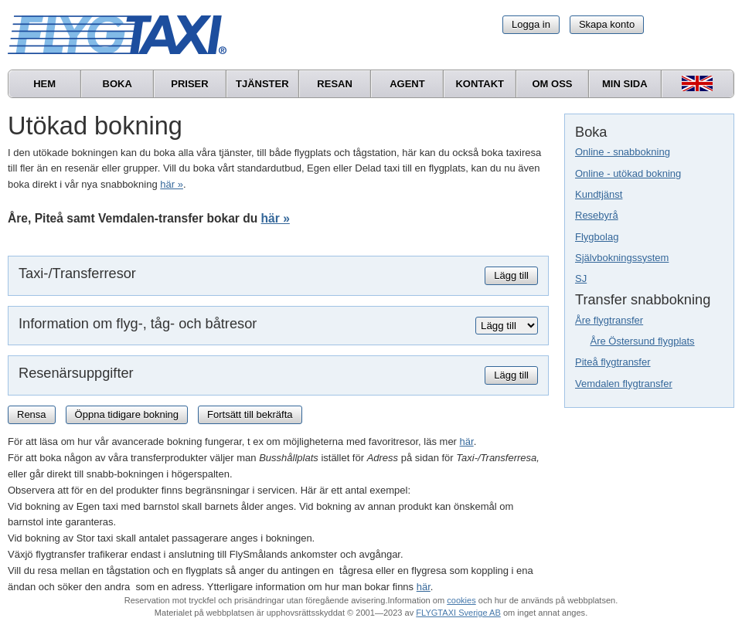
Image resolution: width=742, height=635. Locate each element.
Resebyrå (596, 215)
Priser (189, 84)
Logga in (531, 24)
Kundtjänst (598, 194)
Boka (117, 84)
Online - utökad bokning (628, 173)
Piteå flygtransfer (613, 362)
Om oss (552, 84)
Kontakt (479, 84)
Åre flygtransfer (609, 320)
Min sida (625, 84)
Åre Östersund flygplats (643, 341)
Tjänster (262, 84)
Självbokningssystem (622, 257)
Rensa (31, 414)
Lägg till (511, 275)
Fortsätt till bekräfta (250, 414)
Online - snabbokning (622, 152)
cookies (461, 600)
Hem (44, 84)
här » (171, 184)
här (467, 441)
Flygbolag (596, 237)
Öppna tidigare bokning (127, 414)
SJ (581, 278)
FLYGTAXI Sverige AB (458, 612)
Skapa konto (607, 24)
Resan (334, 84)
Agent (407, 84)
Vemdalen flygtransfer (623, 383)
